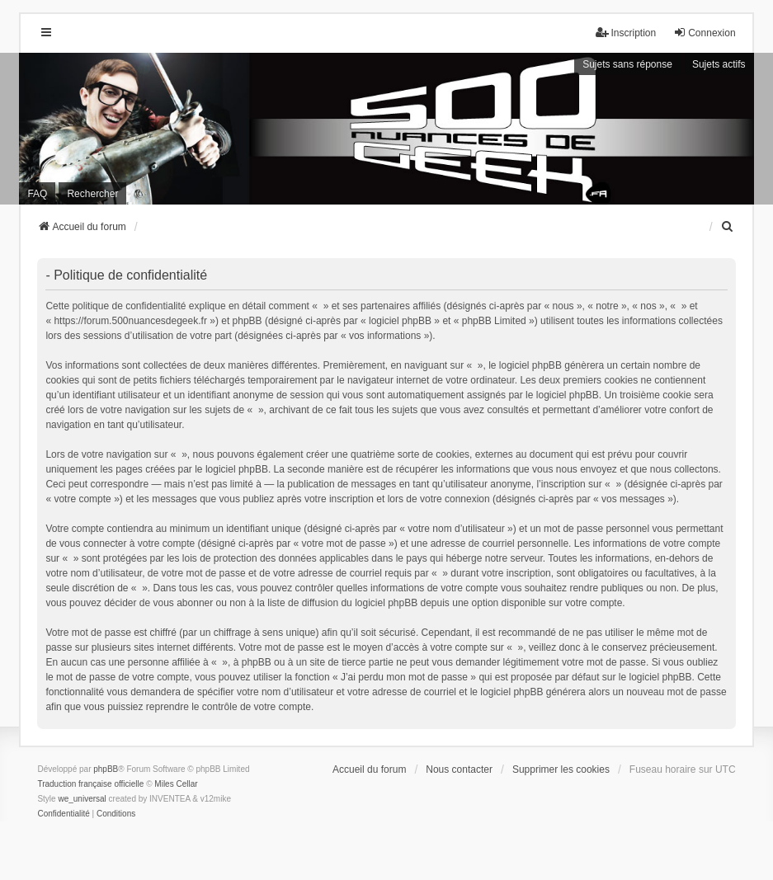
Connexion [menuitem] (704, 32)
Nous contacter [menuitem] (459, 769)
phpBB (105, 769)
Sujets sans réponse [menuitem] (627, 64)
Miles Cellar (175, 783)
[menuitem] (728, 226)
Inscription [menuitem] (626, 32)
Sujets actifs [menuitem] (719, 64)
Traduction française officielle (90, 783)
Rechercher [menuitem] (92, 194)
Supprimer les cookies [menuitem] (561, 769)
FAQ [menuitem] (37, 194)
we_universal (82, 798)
